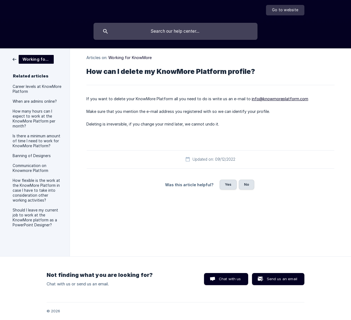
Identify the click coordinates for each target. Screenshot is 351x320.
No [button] (246, 184)
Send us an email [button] (282, 279)
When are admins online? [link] (35, 101)
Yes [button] (228, 184)
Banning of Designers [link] (32, 156)
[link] (33, 59)
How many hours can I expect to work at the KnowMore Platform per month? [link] (34, 118)
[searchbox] (175, 31)
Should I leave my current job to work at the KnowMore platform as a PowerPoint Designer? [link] (35, 217)
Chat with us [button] (230, 279)
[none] (285, 10)
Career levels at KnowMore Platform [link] (37, 89)
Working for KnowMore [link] (130, 57)
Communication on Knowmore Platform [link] (30, 168)
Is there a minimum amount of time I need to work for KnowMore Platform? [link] (36, 141)
